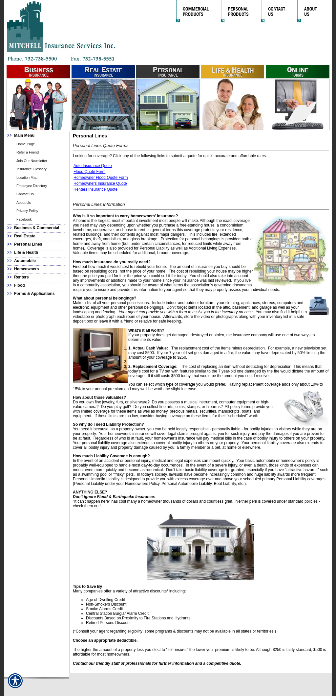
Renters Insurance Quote (95, 189)
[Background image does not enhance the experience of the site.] (37, 136)
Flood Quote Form (89, 171)
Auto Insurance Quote (93, 165)
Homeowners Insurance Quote (100, 183)
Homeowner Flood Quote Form (101, 177)
